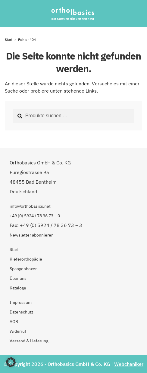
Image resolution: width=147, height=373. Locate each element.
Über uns (18, 278)
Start (8, 39)
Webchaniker (128, 364)
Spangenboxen (24, 268)
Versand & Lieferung (29, 341)
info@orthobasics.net (30, 206)
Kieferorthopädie (26, 259)
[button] (11, 362)
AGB (14, 321)
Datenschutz (21, 312)
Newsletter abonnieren (32, 235)
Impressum (21, 302)
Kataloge (18, 288)
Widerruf (18, 331)
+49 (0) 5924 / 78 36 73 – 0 (35, 216)
